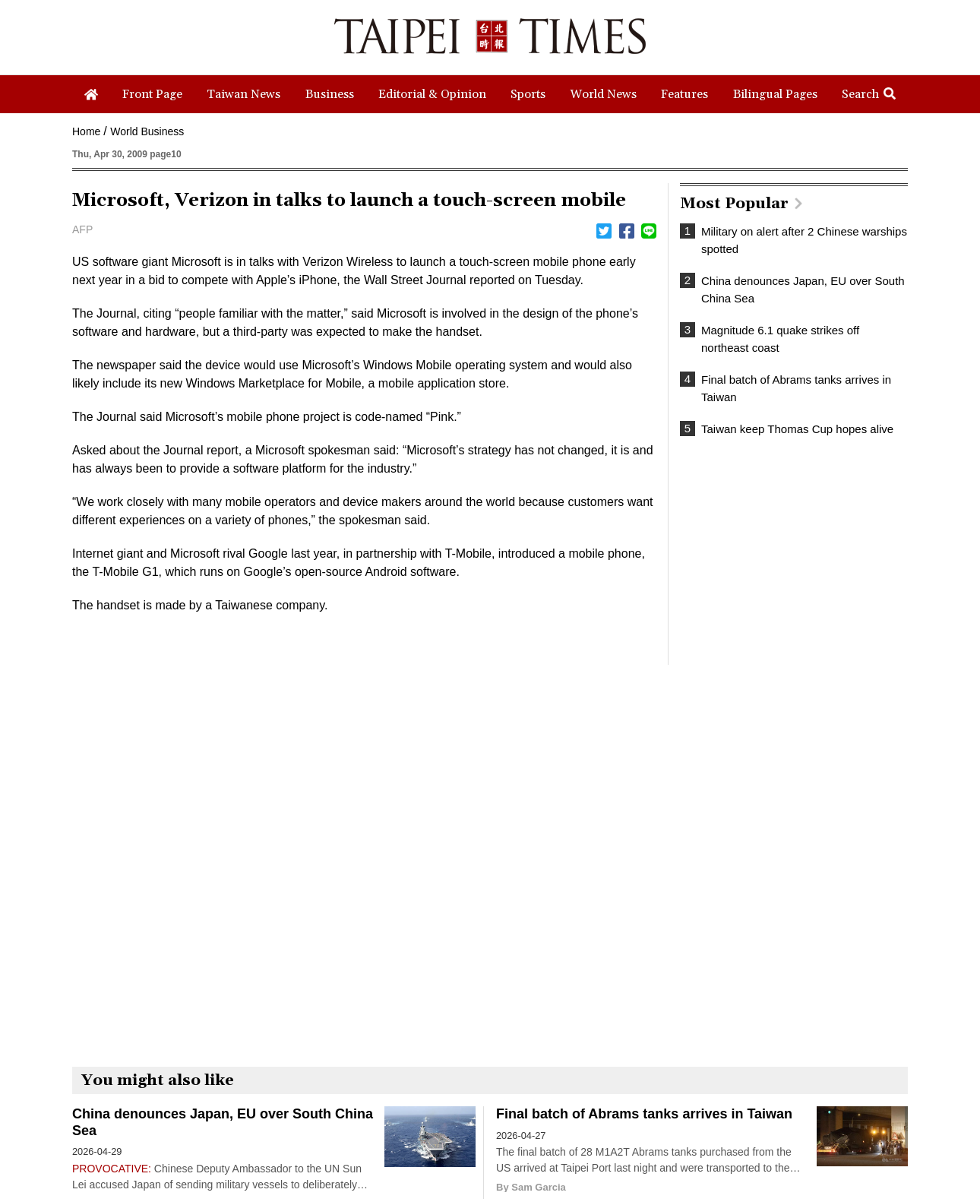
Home (86, 131)
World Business (147, 131)
